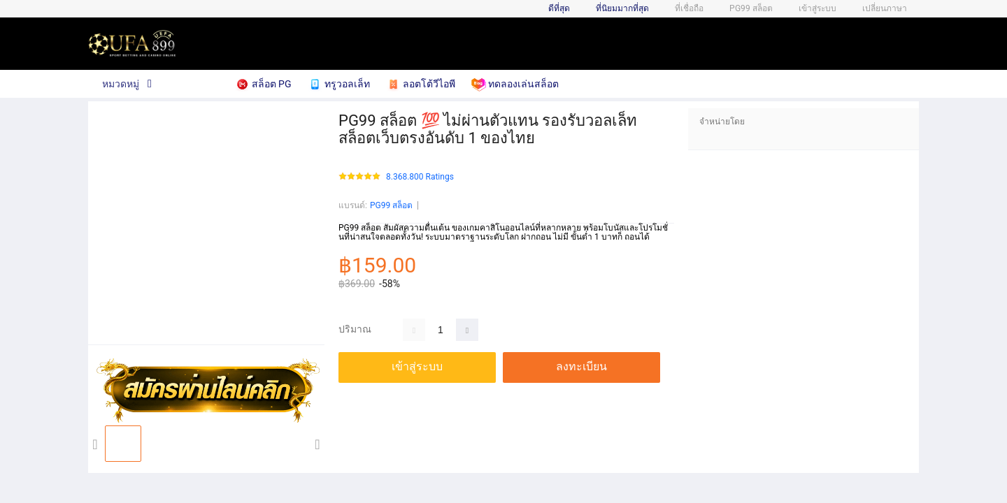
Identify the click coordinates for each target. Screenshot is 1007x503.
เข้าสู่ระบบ (817, 8)
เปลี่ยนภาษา (884, 8)
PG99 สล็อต (391, 205)
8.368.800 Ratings (420, 177)
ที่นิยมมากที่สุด (622, 8)
